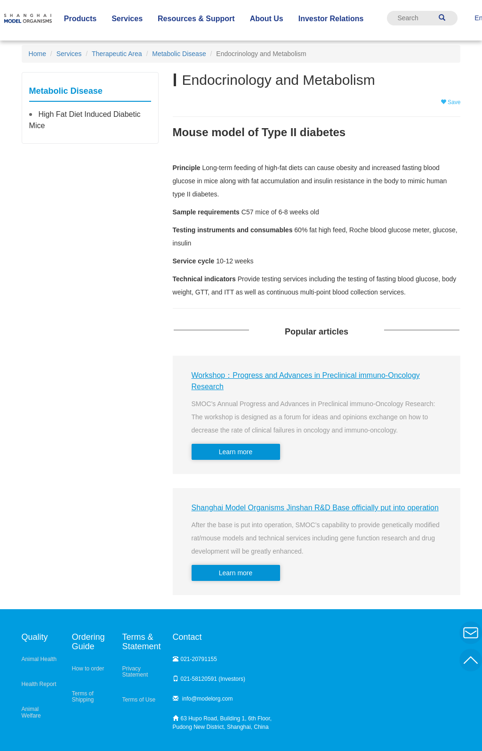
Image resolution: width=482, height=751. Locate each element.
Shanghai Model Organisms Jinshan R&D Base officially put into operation (315, 508)
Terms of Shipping (83, 696)
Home (37, 53)
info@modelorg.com (203, 698)
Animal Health (39, 659)
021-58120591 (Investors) (209, 679)
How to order (88, 668)
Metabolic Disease (179, 53)
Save (451, 102)
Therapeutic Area (117, 53)
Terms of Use (139, 699)
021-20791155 (195, 659)
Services (69, 53)
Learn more (236, 452)
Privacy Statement (135, 671)
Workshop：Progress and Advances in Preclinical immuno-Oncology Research (306, 381)
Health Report (39, 684)
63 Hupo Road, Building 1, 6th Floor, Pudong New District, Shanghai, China (222, 722)
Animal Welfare (31, 712)
